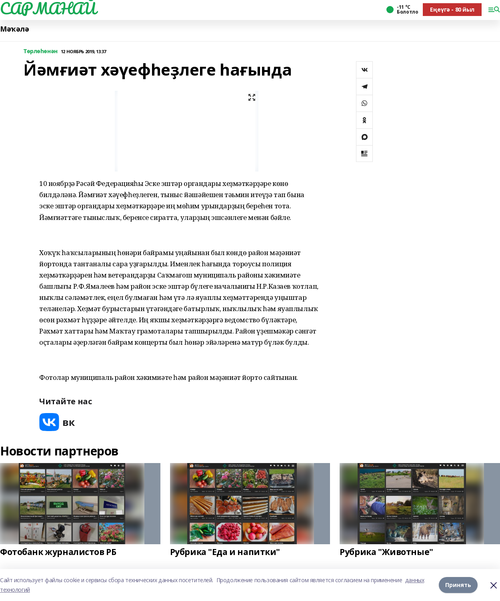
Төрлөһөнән (40, 51)
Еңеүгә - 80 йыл (452, 9)
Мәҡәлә (14, 29)
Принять (458, 585)
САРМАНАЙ (48, 8)
